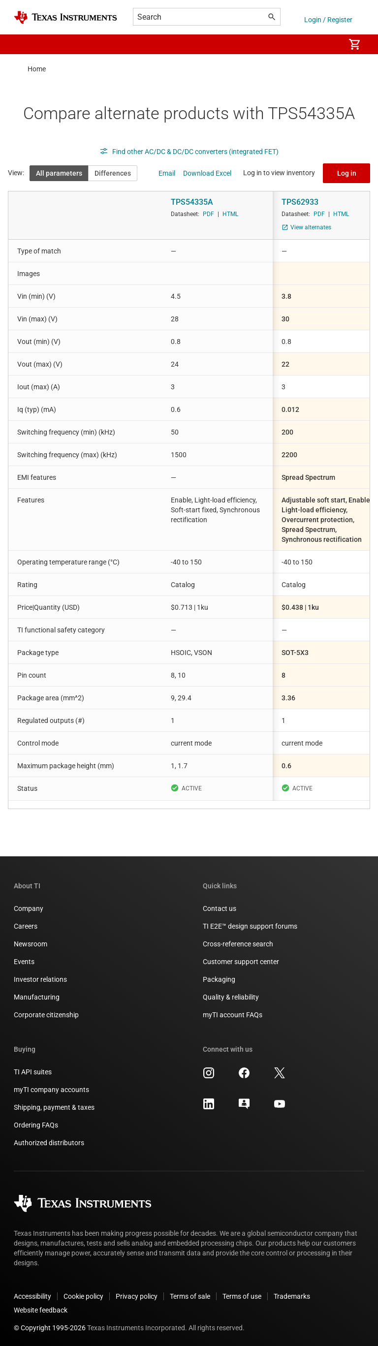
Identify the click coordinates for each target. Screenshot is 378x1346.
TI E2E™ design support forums (250, 926)
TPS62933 (300, 202)
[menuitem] (327, 44)
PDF (208, 214)
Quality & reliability (231, 997)
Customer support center (241, 962)
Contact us (219, 908)
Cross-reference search (238, 944)
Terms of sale (190, 1296)
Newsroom (30, 944)
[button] (23, 44)
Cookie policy (83, 1296)
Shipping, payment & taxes (54, 1107)
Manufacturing (37, 997)
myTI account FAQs (232, 1015)
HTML (230, 214)
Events (24, 962)
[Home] (65, 17)
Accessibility (32, 1296)
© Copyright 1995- (50, 1328)
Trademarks (292, 1296)
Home (37, 69)
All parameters (59, 173)
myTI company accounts (51, 1090)
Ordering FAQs (36, 1125)
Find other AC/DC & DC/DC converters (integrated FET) (189, 152)
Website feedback (40, 1310)
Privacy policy (137, 1296)
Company (28, 908)
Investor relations (40, 979)
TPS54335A (192, 202)
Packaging (219, 979)
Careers (25, 926)
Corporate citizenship (46, 1015)
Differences (112, 173)
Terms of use (241, 1296)
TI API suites (33, 1072)
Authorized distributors (49, 1143)
